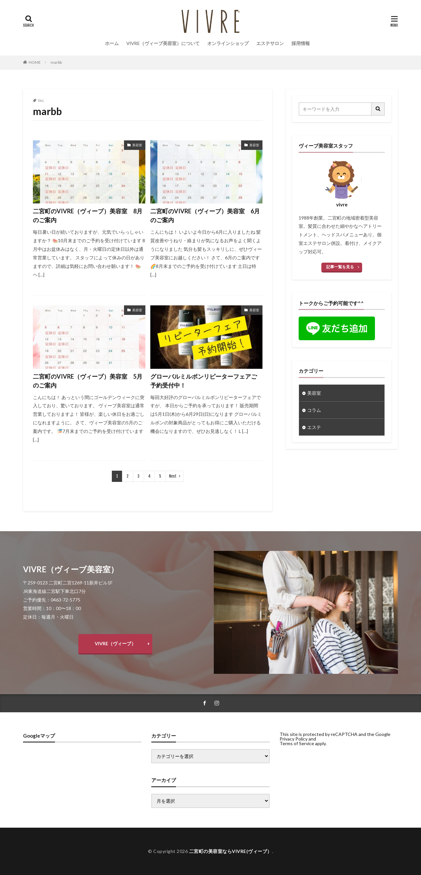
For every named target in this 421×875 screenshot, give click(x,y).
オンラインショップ (228, 43)
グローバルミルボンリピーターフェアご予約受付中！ (203, 381)
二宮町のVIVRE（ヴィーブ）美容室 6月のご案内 (205, 215)
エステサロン (270, 43)
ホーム (112, 43)
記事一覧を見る (340, 266)
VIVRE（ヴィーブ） (115, 643)
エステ (314, 427)
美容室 (137, 145)
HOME (35, 62)
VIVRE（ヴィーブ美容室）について (163, 43)
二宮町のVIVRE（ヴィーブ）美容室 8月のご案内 (87, 215)
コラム (314, 410)
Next (173, 476)
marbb (56, 62)
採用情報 (300, 43)
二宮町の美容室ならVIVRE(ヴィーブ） (230, 851)
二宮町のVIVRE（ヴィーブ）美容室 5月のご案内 (87, 381)
